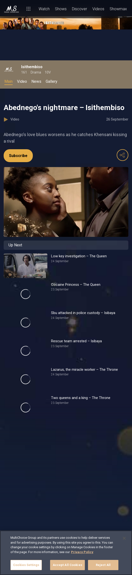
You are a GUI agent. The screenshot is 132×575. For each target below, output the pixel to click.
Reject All (103, 565)
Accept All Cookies (67, 565)
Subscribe (18, 155)
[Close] (124, 538)
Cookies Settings (26, 565)
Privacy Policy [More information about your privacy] (82, 552)
